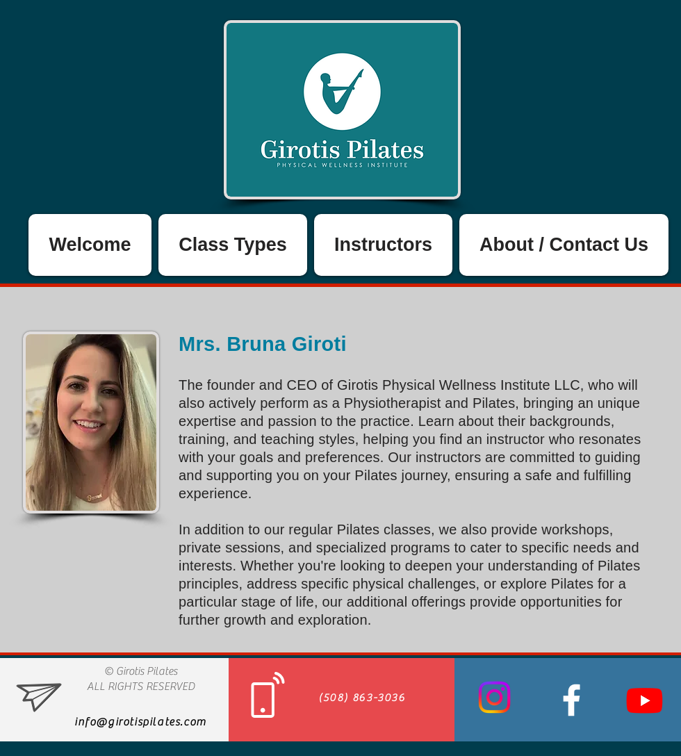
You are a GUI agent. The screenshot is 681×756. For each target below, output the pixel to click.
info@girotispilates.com (140, 722)
